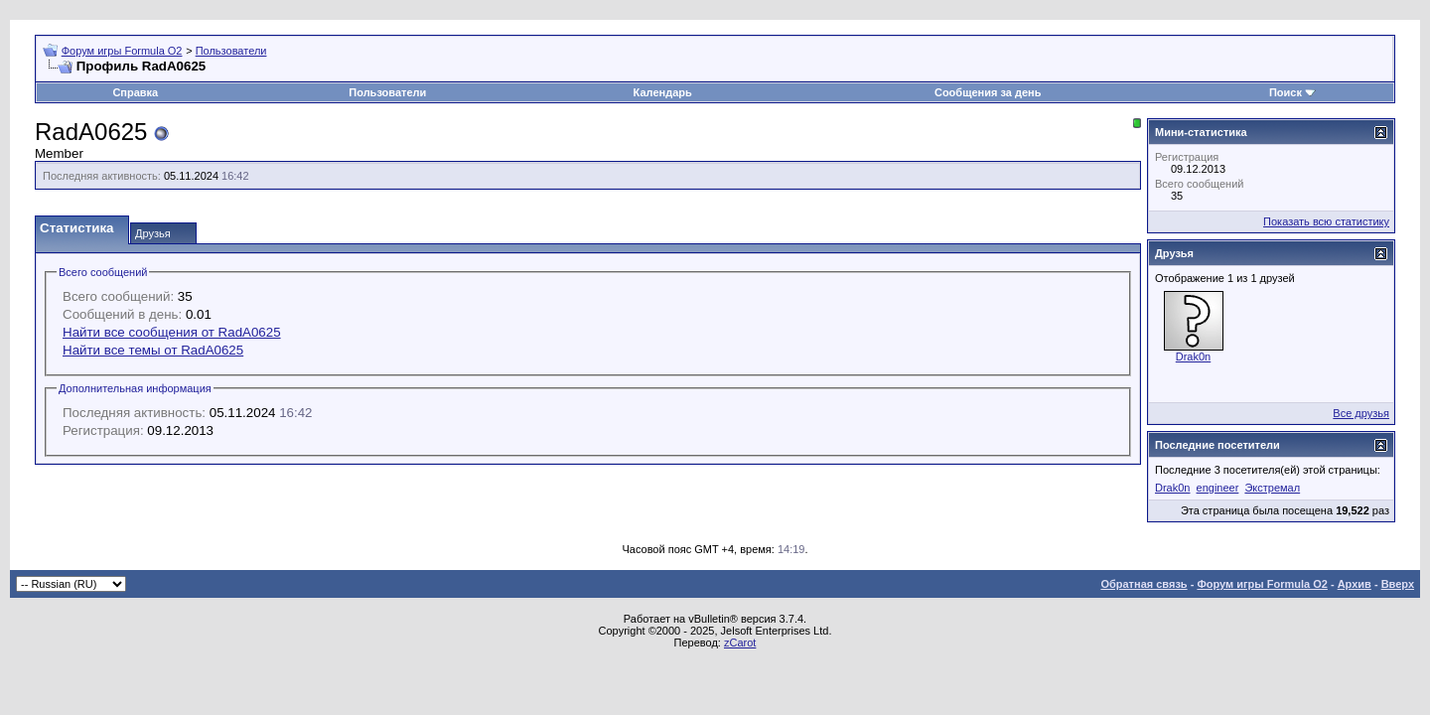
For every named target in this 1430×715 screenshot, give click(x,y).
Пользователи (231, 51)
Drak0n (1193, 356)
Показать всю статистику (1326, 221)
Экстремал (1272, 488)
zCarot (740, 642)
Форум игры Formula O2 (122, 51)
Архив (1354, 584)
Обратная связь (1143, 584)
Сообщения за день (987, 92)
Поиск (1285, 92)
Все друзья (1361, 413)
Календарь (663, 92)
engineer (1218, 488)
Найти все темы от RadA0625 (153, 350)
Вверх (1397, 584)
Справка (135, 92)
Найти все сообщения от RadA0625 (172, 332)
